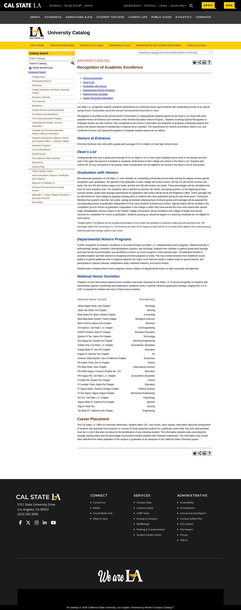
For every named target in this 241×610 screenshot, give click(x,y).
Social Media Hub (103, 513)
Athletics (183, 17)
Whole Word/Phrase (43, 68)
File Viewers (186, 529)
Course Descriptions (41, 149)
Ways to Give (100, 518)
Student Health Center (149, 535)
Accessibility (186, 502)
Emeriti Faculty (39, 154)
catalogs (74, 607)
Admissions (37, 106)
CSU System (186, 524)
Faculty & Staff (72, 5)
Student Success (110, 17)
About (35, 17)
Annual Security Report (193, 513)
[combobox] (175, 52)
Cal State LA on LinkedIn (45, 522)
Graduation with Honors (95, 86)
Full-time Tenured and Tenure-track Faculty (48, 189)
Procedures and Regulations (45, 114)
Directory (150, 5)
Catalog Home (38, 77)
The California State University (46, 158)
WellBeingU (143, 524)
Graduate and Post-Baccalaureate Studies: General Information (47, 132)
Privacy (184, 535)
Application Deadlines (62, 45)
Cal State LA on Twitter (28, 522)
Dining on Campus (147, 518)
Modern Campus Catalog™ (159, 607)
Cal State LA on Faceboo (20, 522)
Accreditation (187, 508)
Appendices (37, 162)
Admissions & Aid (79, 17)
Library (163, 5)
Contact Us (99, 502)
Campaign (203, 17)
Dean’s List (88, 82)
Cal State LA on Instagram (37, 522)
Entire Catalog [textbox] (37, 58)
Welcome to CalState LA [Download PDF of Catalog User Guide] (43, 183)
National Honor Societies (95, 94)
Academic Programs (41, 145)
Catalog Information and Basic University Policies (50, 91)
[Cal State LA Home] (40, 500)
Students (54, 5)
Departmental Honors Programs (99, 90)
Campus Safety (145, 508)
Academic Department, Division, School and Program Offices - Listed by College (50, 139)
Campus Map (38, 167)
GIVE (229, 5)
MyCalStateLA (132, 5)
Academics (53, 17)
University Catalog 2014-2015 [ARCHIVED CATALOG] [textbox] (167, 52)
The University (38, 101)
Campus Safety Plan (191, 518)
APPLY (208, 5)
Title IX (184, 540)
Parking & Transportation (151, 529)
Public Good (161, 17)
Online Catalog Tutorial (42, 171)
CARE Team (143, 513)
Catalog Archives (196, 45)
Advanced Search (37, 72)
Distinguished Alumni (41, 81)
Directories (37, 85)
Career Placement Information (98, 98)
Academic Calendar (41, 97)
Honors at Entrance (92, 78)
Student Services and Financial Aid (48, 110)
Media (96, 508)
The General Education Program (47, 118)
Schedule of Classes (91, 45)
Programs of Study (119, 45)
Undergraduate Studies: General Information (47, 124)
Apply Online (37, 45)
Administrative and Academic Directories (158, 45)
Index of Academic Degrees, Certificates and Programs (50, 177)
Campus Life (137, 17)
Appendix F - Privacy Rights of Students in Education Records (51, 196)
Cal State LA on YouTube (53, 522)
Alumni (89, 5)
